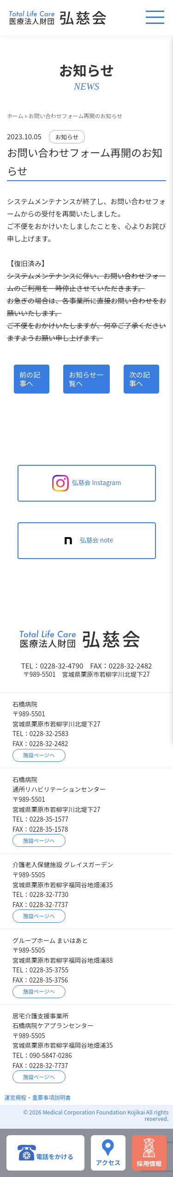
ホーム (15, 116)
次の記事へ (139, 379)
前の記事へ (29, 379)
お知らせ (67, 136)
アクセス (108, 1152)
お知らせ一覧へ (86, 379)
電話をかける (45, 1152)
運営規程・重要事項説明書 (38, 1097)
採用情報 (149, 1152)
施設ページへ (39, 755)
